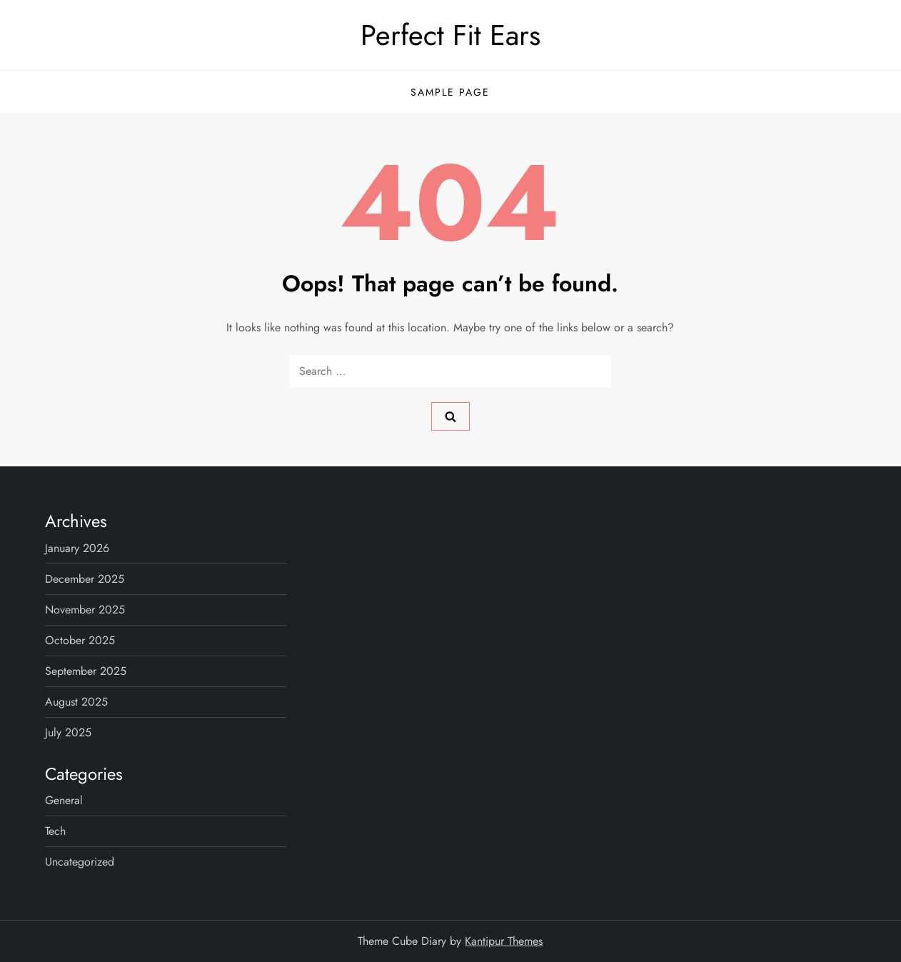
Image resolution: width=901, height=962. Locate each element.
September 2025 (85, 671)
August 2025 (76, 701)
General (64, 800)
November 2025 (85, 609)
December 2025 (84, 579)
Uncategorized (79, 861)
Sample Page (450, 92)
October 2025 (80, 640)
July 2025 (68, 732)
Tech (55, 831)
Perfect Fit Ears (450, 35)
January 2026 (77, 548)
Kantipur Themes (504, 941)
